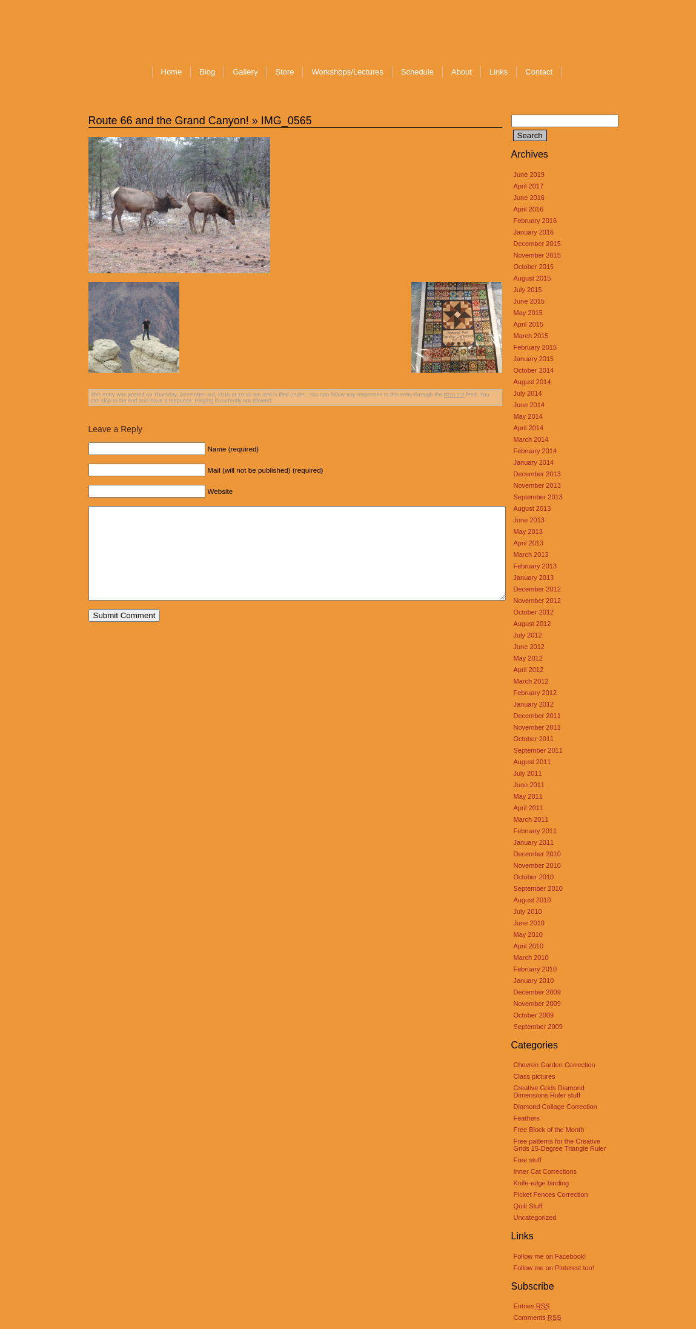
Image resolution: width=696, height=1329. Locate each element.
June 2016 (529, 197)
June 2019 (529, 174)
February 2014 (535, 451)
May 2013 (528, 531)
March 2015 (531, 335)
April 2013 (529, 543)
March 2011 (531, 819)
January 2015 (534, 358)
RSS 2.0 (453, 394)
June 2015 (529, 301)
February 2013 (535, 566)
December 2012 (537, 589)
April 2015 (529, 324)
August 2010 (532, 900)
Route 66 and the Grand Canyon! (168, 121)
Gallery (245, 71)
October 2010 (534, 877)
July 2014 (528, 393)
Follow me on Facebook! (550, 1256)
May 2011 (528, 796)
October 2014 (534, 370)
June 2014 (529, 404)
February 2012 (535, 692)
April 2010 (529, 946)
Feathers (527, 1118)
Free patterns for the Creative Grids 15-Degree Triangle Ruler (560, 1144)
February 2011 (535, 830)
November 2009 (537, 1003)
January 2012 (534, 704)
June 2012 (529, 646)
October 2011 (534, 738)
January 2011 (534, 842)
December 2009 (537, 992)
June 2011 (529, 784)
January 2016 (534, 232)
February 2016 (535, 220)
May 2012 (528, 658)
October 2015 (534, 266)
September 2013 (538, 497)
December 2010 (537, 854)
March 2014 (531, 439)
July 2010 (528, 911)
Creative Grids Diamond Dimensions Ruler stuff (549, 1091)
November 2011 (537, 727)
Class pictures (534, 1076)
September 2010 (538, 888)
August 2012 (532, 623)
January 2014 (534, 462)
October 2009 (534, 1015)
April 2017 (529, 186)
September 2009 (538, 1026)
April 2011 (529, 807)
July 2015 (528, 289)
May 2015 (528, 312)
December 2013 (537, 474)
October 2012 (534, 612)
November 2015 (537, 255)
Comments (538, 1317)
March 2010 (531, 957)
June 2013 (529, 520)
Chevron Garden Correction (554, 1064)
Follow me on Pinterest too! (554, 1267)
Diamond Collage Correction (555, 1106)
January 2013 (534, 577)
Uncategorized (535, 1217)
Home (171, 71)
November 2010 (537, 865)
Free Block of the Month (549, 1129)
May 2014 (528, 416)
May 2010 (528, 934)
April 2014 (529, 427)
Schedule (417, 71)
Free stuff (528, 1160)
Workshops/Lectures (347, 71)
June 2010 (529, 923)
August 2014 (532, 381)
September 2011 (538, 750)
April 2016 (529, 209)
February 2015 (535, 347)
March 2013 (531, 554)
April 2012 (529, 669)
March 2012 (531, 681)
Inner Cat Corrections (545, 1171)
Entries (532, 1306)
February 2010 (535, 969)
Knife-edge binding (541, 1183)
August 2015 (532, 278)
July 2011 (528, 773)
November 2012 (537, 600)
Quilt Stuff (528, 1206)
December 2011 (537, 715)
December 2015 (537, 243)
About (461, 71)
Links (498, 71)
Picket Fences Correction (551, 1194)
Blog (207, 71)
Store (284, 71)
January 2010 (534, 980)
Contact (538, 71)
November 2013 (537, 485)
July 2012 (528, 635)
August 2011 (532, 761)
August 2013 (532, 508)
